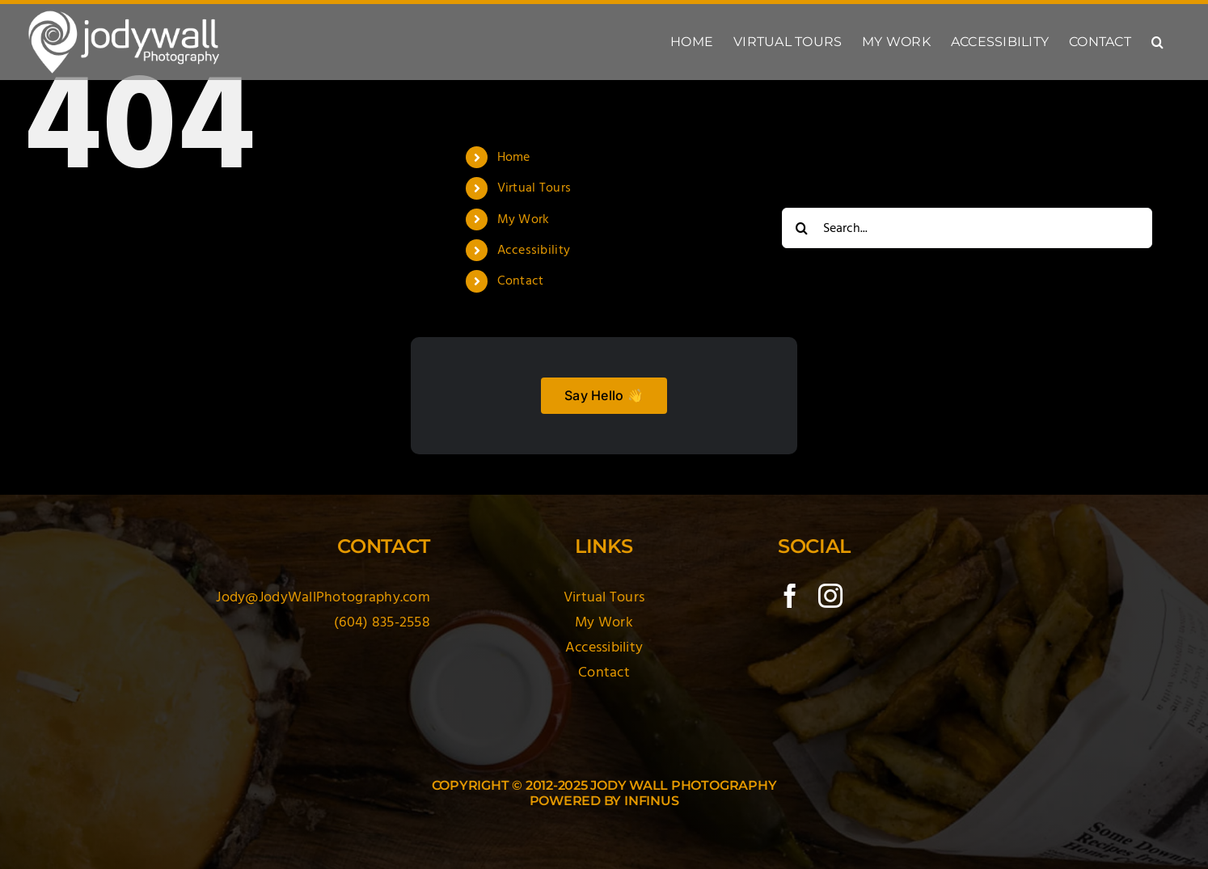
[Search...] (967, 228)
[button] (1157, 42)
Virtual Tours (534, 187)
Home (513, 157)
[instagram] (830, 596)
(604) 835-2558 (382, 622)
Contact (520, 280)
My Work (523, 219)
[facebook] (790, 596)
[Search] (802, 228)
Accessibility (534, 250)
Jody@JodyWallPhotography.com (323, 597)
